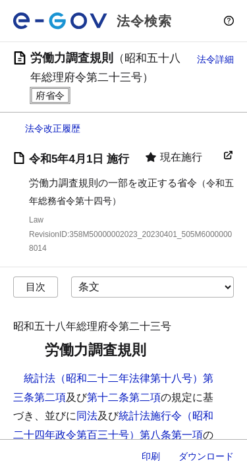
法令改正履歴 (52, 128)
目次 (35, 286)
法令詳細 (215, 59)
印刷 (151, 456)
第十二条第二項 (124, 397)
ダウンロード (206, 456)
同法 (86, 415)
